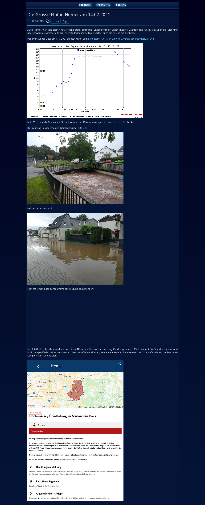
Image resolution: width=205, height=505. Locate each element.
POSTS (103, 5)
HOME (85, 5)
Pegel (65, 21)
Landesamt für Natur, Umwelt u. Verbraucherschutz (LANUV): (121, 38)
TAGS (120, 5)
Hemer (55, 21)
